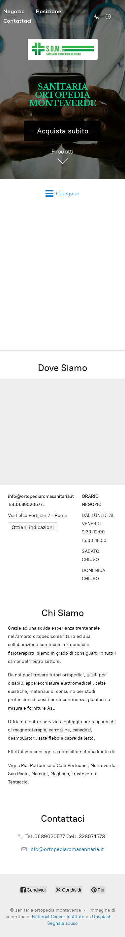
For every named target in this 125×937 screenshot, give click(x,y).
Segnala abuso (62, 923)
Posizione (48, 11)
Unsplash (101, 917)
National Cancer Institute (58, 917)
